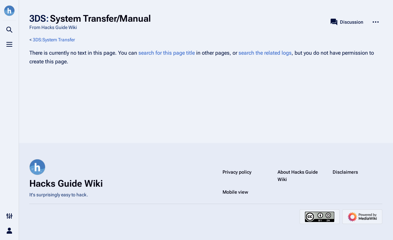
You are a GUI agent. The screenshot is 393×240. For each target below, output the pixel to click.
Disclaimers (345, 172)
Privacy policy (237, 172)
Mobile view (235, 192)
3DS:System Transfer (54, 39)
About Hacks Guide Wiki (298, 175)
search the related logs (265, 53)
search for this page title (166, 53)
